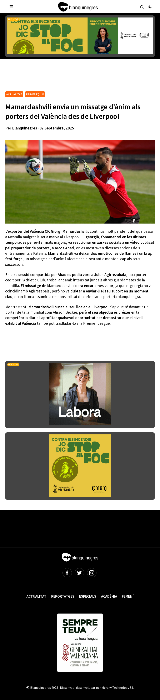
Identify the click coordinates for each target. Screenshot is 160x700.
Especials (87, 596)
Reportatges (62, 596)
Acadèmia (109, 596)
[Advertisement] (81, 79)
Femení (128, 596)
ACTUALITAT (14, 94)
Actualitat (36, 596)
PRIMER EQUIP (35, 94)
